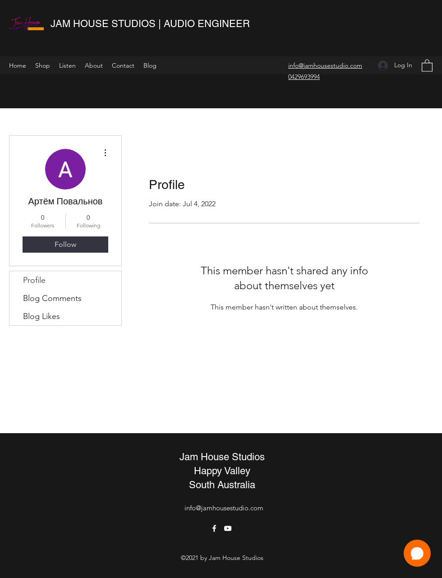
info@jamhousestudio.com (223, 508)
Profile (34, 280)
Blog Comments (52, 298)
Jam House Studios (222, 456)
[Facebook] (214, 528)
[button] (427, 65)
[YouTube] (227, 528)
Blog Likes (41, 316)
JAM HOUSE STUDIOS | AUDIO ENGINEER (152, 23)
